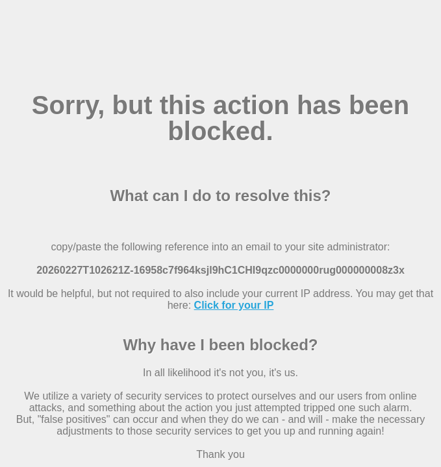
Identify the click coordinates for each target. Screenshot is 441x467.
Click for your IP (234, 305)
